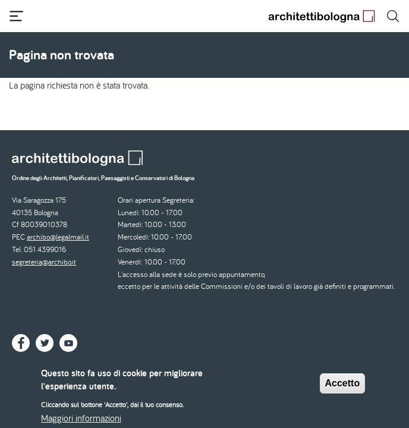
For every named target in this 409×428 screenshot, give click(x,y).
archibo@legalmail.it (58, 237)
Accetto (342, 388)
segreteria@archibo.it (44, 262)
